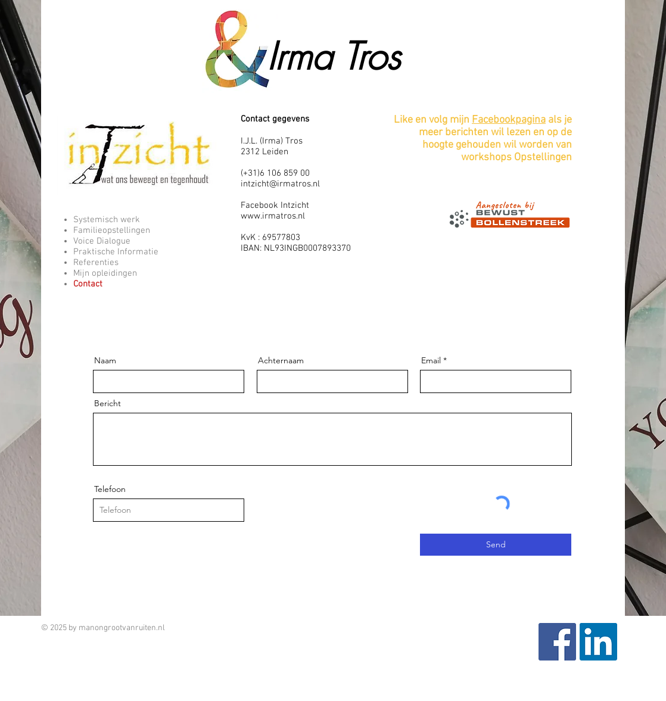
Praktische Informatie (115, 252)
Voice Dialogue (101, 241)
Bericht (107, 403)
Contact (87, 284)
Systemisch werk (106, 219)
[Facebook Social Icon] (557, 642)
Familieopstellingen (111, 230)
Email (431, 360)
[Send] (495, 545)
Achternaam (281, 360)
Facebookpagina (509, 120)
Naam (105, 360)
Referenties (96, 262)
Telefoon (110, 489)
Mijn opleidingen (105, 273)
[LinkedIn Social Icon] (598, 642)
